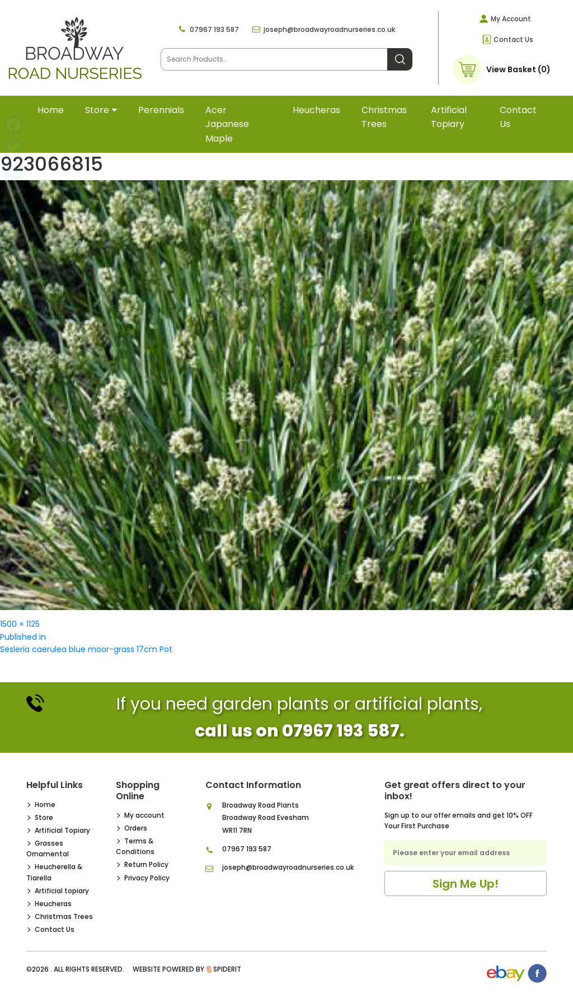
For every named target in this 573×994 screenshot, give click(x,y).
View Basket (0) (518, 69)
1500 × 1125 (20, 624)
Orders (135, 828)
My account (144, 815)
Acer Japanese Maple (227, 124)
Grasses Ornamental (47, 848)
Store (97, 110)
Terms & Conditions (135, 846)
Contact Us (513, 39)
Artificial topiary (449, 117)
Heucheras (316, 110)
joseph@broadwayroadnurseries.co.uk (329, 29)
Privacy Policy (147, 878)
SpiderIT (227, 969)
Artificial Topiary (62, 830)
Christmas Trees (384, 117)
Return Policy (146, 864)
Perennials (161, 110)
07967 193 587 (214, 29)
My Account (511, 19)
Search (399, 59)
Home (50, 110)
